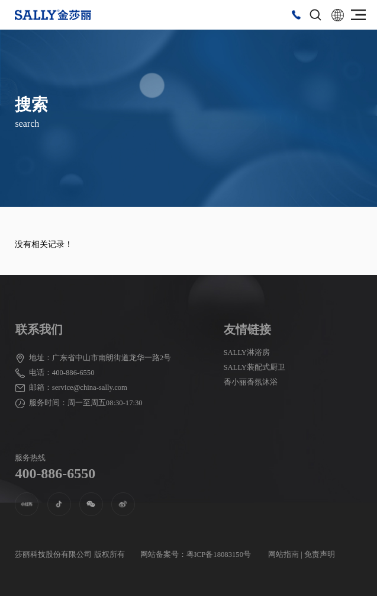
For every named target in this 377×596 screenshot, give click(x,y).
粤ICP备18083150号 (218, 554)
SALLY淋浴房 (247, 352)
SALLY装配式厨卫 (255, 367)
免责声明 (319, 554)
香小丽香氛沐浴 (251, 382)
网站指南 (283, 554)
